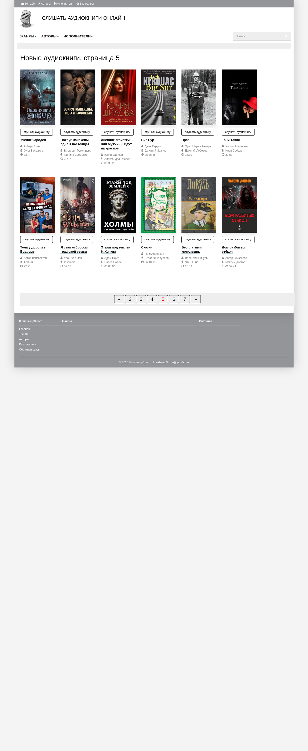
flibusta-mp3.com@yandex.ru (171, 362)
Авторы (44, 3)
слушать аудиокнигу (36, 132)
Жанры (67, 321)
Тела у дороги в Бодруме (33, 249)
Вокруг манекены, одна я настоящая (75, 142)
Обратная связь (29, 349)
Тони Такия (231, 140)
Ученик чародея (33, 140)
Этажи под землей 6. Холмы (115, 249)
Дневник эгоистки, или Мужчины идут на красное (116, 144)
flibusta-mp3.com (139, 362)
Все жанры (85, 3)
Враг (185, 140)
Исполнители (64, 3)
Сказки (146, 247)
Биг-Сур (147, 140)
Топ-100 (24, 334)
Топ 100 (28, 3)
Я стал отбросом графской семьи (73, 249)
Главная (24, 329)
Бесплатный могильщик (191, 249)
